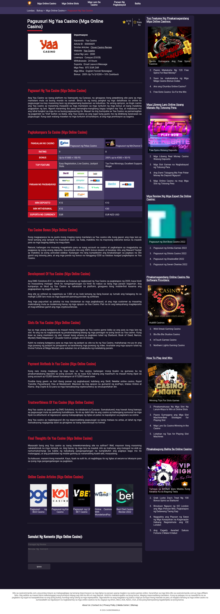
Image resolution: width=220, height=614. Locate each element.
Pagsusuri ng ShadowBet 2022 (168, 259)
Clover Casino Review (101, 47)
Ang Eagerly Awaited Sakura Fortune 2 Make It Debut (171, 531)
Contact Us (97, 605)
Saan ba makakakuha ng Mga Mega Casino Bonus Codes (171, 79)
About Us (86, 605)
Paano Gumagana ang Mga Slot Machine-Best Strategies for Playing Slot (171, 418)
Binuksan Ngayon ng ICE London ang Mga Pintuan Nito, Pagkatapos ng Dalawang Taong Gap (171, 509)
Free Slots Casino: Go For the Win (169, 92)
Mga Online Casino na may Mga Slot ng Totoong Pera (171, 182)
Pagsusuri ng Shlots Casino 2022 (169, 253)
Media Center (123, 605)
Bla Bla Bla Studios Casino (166, 334)
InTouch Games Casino (165, 340)
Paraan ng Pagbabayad (119, 3)
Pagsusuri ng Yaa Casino (80, 10)
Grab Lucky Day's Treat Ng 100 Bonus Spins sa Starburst (171, 499)
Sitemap (134, 605)
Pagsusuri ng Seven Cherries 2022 (170, 264)
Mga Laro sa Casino (94, 3)
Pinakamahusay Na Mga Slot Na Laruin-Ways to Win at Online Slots (171, 408)
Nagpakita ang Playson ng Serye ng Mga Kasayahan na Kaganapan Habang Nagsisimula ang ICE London (171, 521)
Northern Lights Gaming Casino (169, 345)
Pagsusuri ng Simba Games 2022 (170, 248)
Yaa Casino (89, 50)
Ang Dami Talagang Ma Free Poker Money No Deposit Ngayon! (171, 174)
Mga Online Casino (46, 3)
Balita (138, 3)
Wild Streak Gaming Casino (167, 329)
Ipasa (39, 566)
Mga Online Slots (70, 3)
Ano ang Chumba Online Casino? (169, 86)
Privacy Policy (110, 605)
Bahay (40, 10)
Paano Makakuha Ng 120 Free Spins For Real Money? (171, 71)
